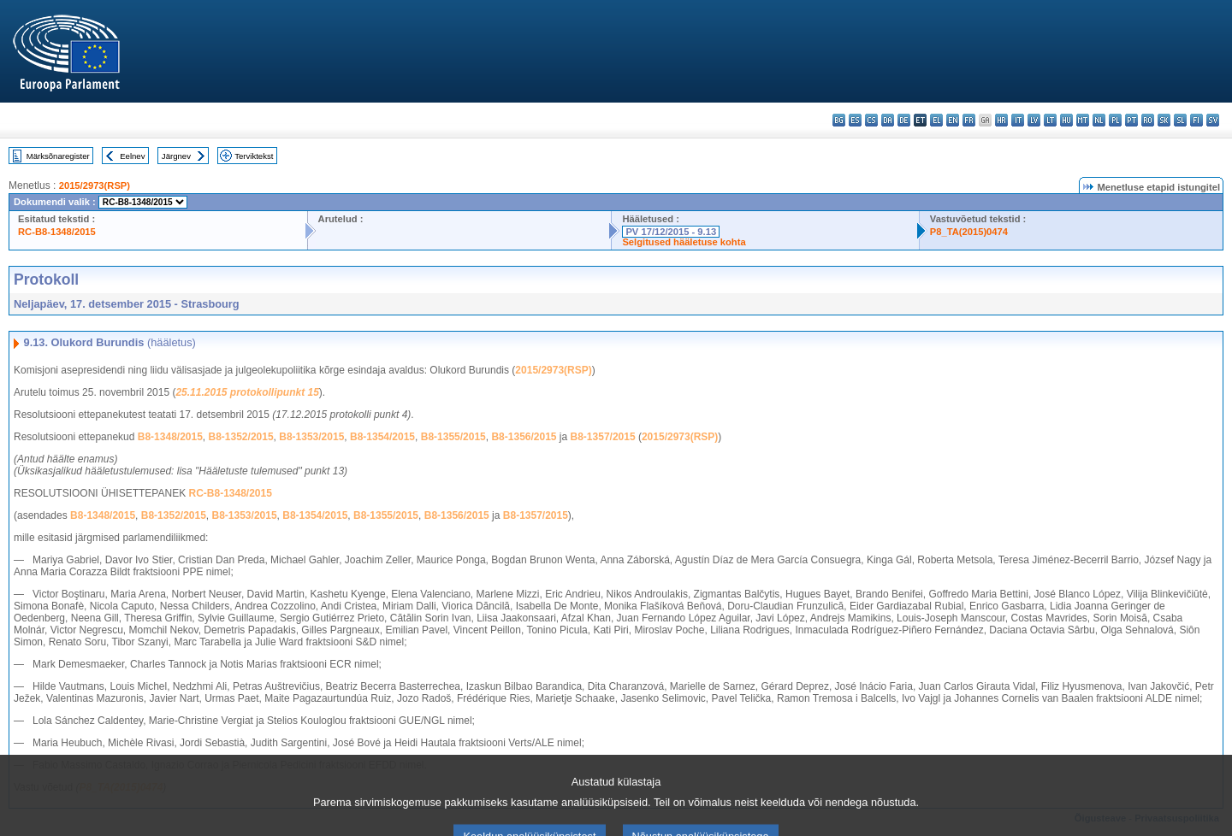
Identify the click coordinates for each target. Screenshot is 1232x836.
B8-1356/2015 (523, 437)
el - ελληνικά (936, 120)
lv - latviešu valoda (1034, 120)
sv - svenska (1212, 120)
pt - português (1131, 120)
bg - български (838, 120)
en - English (952, 120)
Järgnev (176, 156)
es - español (855, 120)
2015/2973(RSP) (94, 185)
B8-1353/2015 (311, 437)
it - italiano (1017, 120)
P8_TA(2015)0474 (969, 232)
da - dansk (887, 120)
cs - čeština (871, 120)
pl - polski (1115, 120)
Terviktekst (253, 156)
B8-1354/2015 (382, 437)
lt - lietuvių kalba (1050, 120)
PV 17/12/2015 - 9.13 (670, 232)
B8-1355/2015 (453, 437)
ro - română (1147, 120)
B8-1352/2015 (241, 437)
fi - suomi (1196, 120)
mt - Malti (1082, 120)
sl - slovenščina (1180, 120)
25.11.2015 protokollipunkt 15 (246, 392)
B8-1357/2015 (603, 437)
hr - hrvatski (1001, 120)
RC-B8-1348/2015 (57, 232)
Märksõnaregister (58, 156)
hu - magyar (1066, 120)
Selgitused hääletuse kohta (683, 242)
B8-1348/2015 (170, 437)
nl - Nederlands (1099, 120)
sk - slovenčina (1164, 120)
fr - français (968, 120)
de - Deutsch (903, 120)
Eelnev (132, 156)
